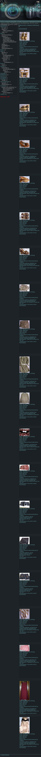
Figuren (4, 29)
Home (2, 21)
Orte (1, 33)
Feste (2, 63)
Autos (4, 70)
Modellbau (3, 79)
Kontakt (19, 21)
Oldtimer (6, 72)
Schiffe (3, 80)
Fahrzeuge (5, 67)
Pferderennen (5, 84)
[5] (26, 28)
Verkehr (2, 94)
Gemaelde (3, 77)
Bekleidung (3, 74)
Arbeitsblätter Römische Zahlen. (9, 24)
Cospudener (7, 62)
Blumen (4, 52)
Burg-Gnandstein (7, 88)
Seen (4, 61)
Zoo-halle (5, 56)
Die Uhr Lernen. (34, 23)
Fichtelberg (5, 45)
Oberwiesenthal (6, 48)
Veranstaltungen (4, 81)
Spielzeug (3, 26)
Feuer (2, 49)
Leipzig (4, 36)
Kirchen (4, 91)
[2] (21, 28)
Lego (3, 32)
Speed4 (4, 83)
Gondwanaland (7, 55)
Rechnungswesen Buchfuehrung (20, 23)
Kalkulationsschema (35, 21)
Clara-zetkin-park (7, 40)
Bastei (3, 47)
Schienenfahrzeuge (8, 69)
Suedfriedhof (6, 39)
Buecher (2, 76)
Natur (1, 51)
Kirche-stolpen (7, 92)
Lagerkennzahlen (5, 23)
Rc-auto (4, 28)
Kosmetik (3, 73)
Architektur (3, 85)
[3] (22, 28)
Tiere (3, 54)
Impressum (25, 21)
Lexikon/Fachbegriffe (10, 21)
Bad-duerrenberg (6, 35)
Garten (3, 44)
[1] (19, 28)
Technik (2, 66)
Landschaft (5, 58)
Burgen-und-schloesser (8, 87)
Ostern (3, 65)
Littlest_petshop (7, 30)
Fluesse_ (5, 59)
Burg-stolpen (6, 90)
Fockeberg (6, 37)
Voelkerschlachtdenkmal (9, 41)
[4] (24, 28)
